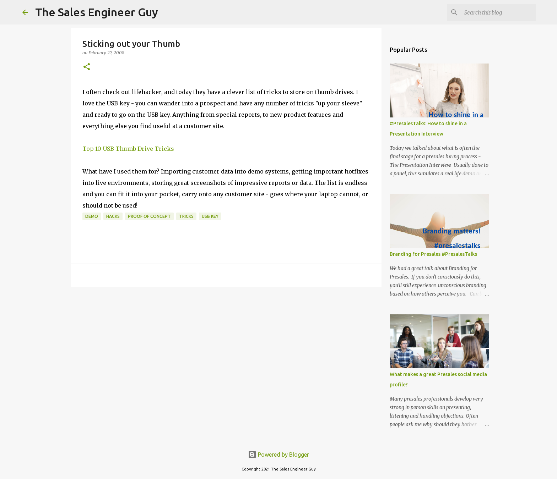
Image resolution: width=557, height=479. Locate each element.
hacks (113, 216)
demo (91, 216)
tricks (186, 216)
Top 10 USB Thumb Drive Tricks (128, 148)
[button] (86, 67)
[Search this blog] (498, 12)
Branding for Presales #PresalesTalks (433, 254)
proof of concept (149, 216)
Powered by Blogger (278, 454)
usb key (210, 216)
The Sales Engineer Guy (96, 12)
